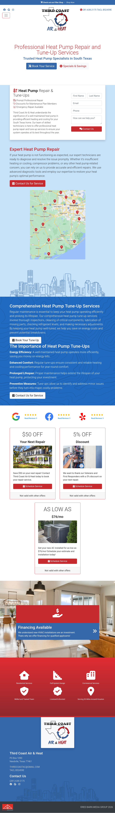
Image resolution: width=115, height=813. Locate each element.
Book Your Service (41, 66)
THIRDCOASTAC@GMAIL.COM (25, 767)
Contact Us (86, 129)
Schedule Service (32, 486)
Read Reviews (31, 418)
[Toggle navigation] (6, 15)
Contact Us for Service (27, 183)
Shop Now (70, 2)
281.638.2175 (88, 9)
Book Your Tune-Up (25, 340)
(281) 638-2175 (17, 781)
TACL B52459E (104, 9)
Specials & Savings (73, 66)
